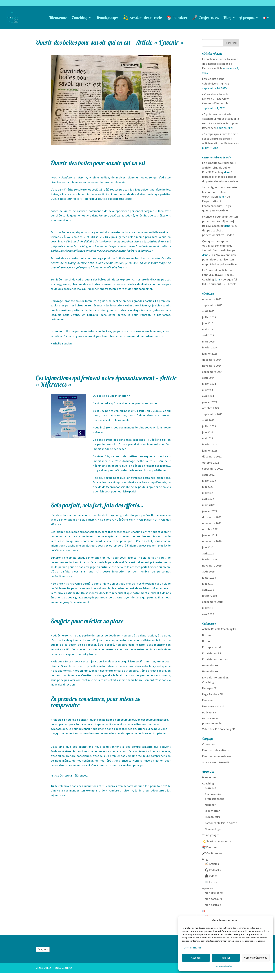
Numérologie (213, 829)
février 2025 (209, 348)
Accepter (196, 957)
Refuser (225, 957)
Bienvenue (58, 18)
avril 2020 (208, 554)
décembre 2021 (211, 517)
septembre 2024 (212, 372)
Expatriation (212, 811)
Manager (210, 805)
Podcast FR (209, 713)
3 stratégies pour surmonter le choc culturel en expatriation (220, 192)
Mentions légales (224, 966)
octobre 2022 (210, 463)
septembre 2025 (212, 305)
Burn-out (208, 635)
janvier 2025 (209, 354)
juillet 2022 (209, 481)
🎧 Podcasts (213, 870)
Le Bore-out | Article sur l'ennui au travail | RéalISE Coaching (218, 274)
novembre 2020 (211, 541)
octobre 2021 (210, 529)
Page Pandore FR (212, 694)
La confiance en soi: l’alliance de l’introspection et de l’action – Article (220, 63)
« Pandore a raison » (119, 791)
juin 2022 (207, 487)
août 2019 (208, 572)
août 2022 (208, 475)
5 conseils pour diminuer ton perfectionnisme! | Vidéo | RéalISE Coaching (220, 221)
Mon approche (214, 893)
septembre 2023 (212, 414)
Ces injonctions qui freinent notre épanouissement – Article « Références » (106, 381)
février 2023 (209, 444)
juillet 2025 (209, 317)
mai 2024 (207, 390)
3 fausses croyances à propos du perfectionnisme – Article (220, 176)
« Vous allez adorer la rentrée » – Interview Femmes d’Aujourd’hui (216, 98)
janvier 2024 (209, 402)
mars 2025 (208, 342)
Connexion (209, 744)
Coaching (80, 18)
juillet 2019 (209, 578)
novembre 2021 (211, 523)
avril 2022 (208, 499)
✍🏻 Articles (212, 864)
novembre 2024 (211, 366)
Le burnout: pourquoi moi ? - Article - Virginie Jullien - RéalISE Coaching (220, 167)
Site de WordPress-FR (215, 762)
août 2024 (208, 378)
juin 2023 (207, 432)
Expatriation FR (211, 653)
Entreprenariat (211, 647)
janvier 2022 (209, 511)
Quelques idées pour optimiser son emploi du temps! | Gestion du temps (218, 245)
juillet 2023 (209, 426)
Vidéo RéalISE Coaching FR (218, 729)
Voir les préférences (255, 957)
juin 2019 (207, 584)
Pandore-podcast (213, 706)
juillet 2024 (209, 384)
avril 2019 (208, 590)
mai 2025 (207, 329)
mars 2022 (208, 505)
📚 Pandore (177, 18)
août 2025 (208, 311)
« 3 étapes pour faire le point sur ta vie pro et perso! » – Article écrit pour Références (220, 138)
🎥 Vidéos (211, 876)
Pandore (207, 700)
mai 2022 (207, 493)
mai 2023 (207, 438)
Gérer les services (192, 948)
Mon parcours (213, 899)
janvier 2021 (209, 535)
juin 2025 (207, 323)
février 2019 (209, 596)
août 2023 (208, 420)
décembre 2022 (211, 457)
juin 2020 (207, 547)
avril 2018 (208, 614)
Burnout (207, 641)
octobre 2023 (210, 408)
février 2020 (209, 559)
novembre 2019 (211, 566)
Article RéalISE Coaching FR (219, 629)
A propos (247, 18)
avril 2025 (208, 335)
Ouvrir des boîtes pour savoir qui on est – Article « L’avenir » (110, 42)
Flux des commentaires (216, 756)
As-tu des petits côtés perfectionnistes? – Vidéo (220, 230)
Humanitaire (210, 665)
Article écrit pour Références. (69, 776)
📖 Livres (211, 882)
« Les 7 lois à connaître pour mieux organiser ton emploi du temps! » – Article (219, 259)
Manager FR (209, 688)
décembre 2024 (211, 360)
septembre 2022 (212, 469)
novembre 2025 (211, 299)
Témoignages (107, 18)
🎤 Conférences (205, 18)
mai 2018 (207, 608)
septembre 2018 (212, 602)
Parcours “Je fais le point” (221, 823)
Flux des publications (215, 750)
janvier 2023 (209, 451)
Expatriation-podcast (215, 659)
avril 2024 (208, 396)
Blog (227, 18)
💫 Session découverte (142, 18)
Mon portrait (213, 905)
